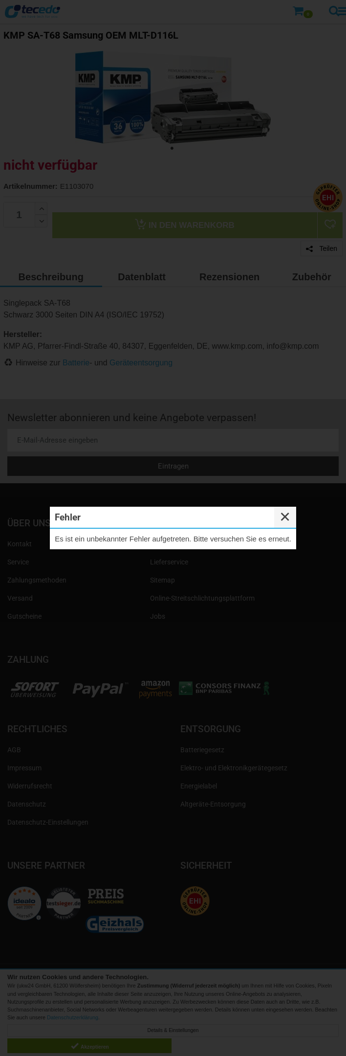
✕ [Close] (285, 517)
